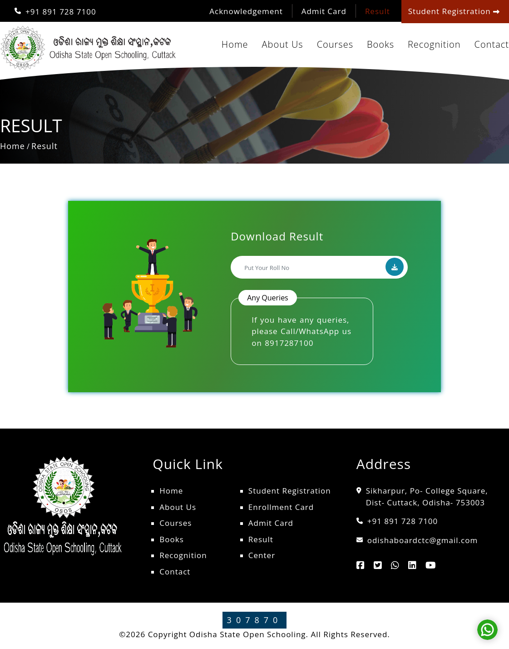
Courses (335, 44)
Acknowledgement (245, 11)
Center (261, 555)
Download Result (277, 236)
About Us (282, 44)
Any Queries (267, 298)
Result (377, 11)
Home (235, 44)
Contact (491, 44)
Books (380, 44)
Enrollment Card (281, 507)
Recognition (434, 44)
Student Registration (289, 490)
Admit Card (323, 11)
